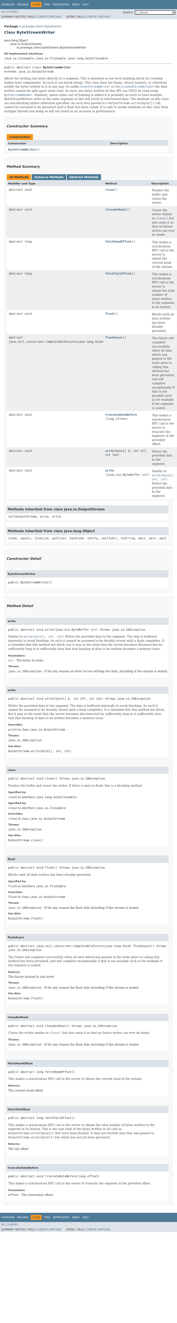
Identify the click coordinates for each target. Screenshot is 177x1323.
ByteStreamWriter (22, 149)
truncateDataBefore (121, 414)
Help (85, 4)
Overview (8, 4)
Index (76, 4)
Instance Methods (48, 177)
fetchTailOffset (118, 273)
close (109, 189)
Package (23, 4)
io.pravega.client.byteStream (40, 26)
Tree (47, 4)
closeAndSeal (115, 209)
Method (55, 16)
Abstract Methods (84, 177)
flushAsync (114, 337)
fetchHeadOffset (118, 241)
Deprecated (61, 4)
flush (109, 313)
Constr (42, 16)
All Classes (9, 11)
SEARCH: (128, 12)
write (109, 451)
